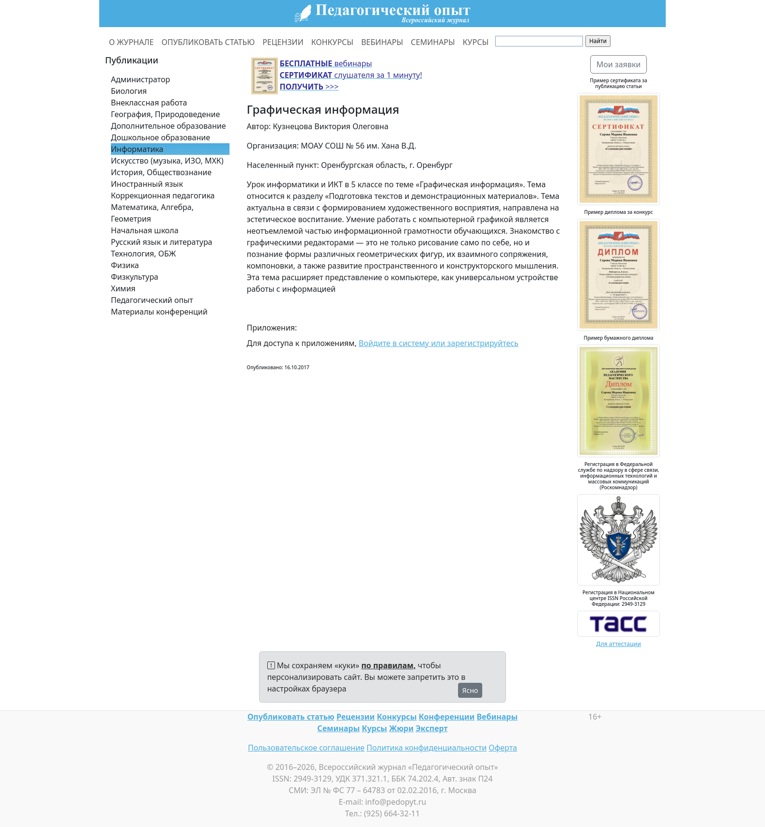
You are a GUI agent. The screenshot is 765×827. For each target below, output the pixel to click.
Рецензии (356, 716)
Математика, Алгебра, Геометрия (152, 213)
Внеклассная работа (149, 102)
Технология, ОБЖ (143, 253)
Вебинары (497, 716)
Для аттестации (618, 644)
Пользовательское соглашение (306, 747)
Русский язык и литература (162, 242)
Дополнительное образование (168, 125)
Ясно (470, 690)
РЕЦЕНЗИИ (283, 42)
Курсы (374, 728)
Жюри (401, 728)
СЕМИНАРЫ (433, 42)
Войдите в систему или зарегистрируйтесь (439, 343)
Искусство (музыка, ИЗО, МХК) (167, 160)
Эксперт (431, 728)
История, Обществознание (161, 172)
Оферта (503, 747)
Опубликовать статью (291, 716)
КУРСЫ (476, 42)
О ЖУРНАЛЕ (131, 42)
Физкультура (134, 276)
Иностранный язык (147, 184)
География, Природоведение (165, 114)
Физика (125, 265)
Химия (123, 288)
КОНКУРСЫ (332, 42)
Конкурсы (396, 716)
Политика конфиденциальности (427, 747)
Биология (129, 91)
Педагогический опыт (152, 300)
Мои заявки (619, 64)
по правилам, (388, 665)
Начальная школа (145, 230)
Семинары (338, 728)
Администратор (140, 79)
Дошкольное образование (160, 137)
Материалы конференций (159, 311)
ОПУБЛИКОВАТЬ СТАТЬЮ (208, 42)
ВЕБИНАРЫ (382, 42)
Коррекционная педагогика (162, 195)
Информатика (137, 149)
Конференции (446, 716)
